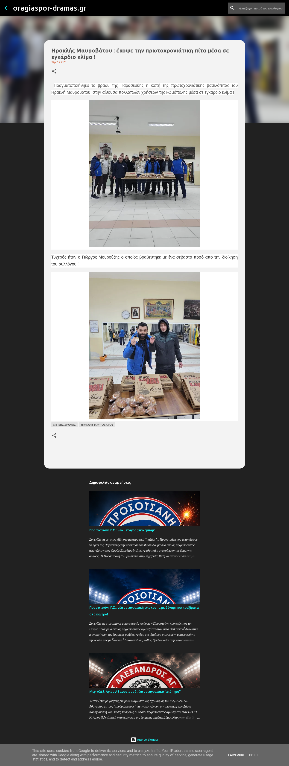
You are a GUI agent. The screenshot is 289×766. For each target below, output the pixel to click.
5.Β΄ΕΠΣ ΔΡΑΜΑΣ (64, 424)
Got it (253, 755)
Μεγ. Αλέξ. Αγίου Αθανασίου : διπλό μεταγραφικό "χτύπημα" (135, 691)
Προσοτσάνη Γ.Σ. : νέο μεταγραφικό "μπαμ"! (122, 530)
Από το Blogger (144, 739)
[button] (54, 71)
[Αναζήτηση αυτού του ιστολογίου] (261, 8)
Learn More (236, 755)
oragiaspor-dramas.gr (50, 8)
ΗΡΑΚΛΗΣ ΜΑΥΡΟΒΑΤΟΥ (97, 424)
